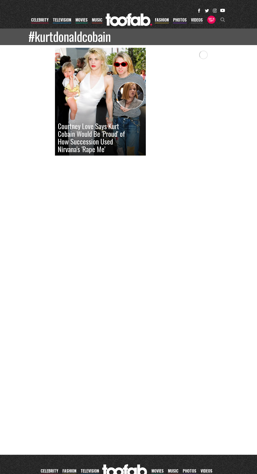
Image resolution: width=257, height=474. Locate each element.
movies (81, 20)
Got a (211, 19)
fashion (162, 20)
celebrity (40, 20)
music (97, 20)
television (62, 20)
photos (180, 20)
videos (197, 20)
